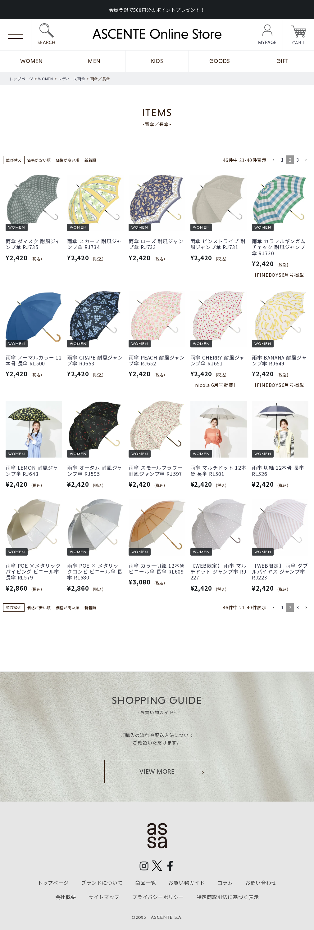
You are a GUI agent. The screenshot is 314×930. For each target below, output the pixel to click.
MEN (94, 61)
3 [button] (297, 159)
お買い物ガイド (186, 882)
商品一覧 (145, 882)
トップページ (21, 78)
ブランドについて (102, 882)
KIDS (157, 61)
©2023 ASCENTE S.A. (157, 917)
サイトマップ (104, 896)
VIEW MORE (157, 771)
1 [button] (282, 159)
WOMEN (31, 61)
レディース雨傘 (71, 78)
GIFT (282, 61)
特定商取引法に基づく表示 (228, 896)
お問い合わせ (261, 882)
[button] (274, 160)
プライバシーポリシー (158, 896)
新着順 (90, 160)
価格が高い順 (68, 160)
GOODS (219, 61)
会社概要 (65, 896)
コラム (225, 882)
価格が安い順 (39, 160)
